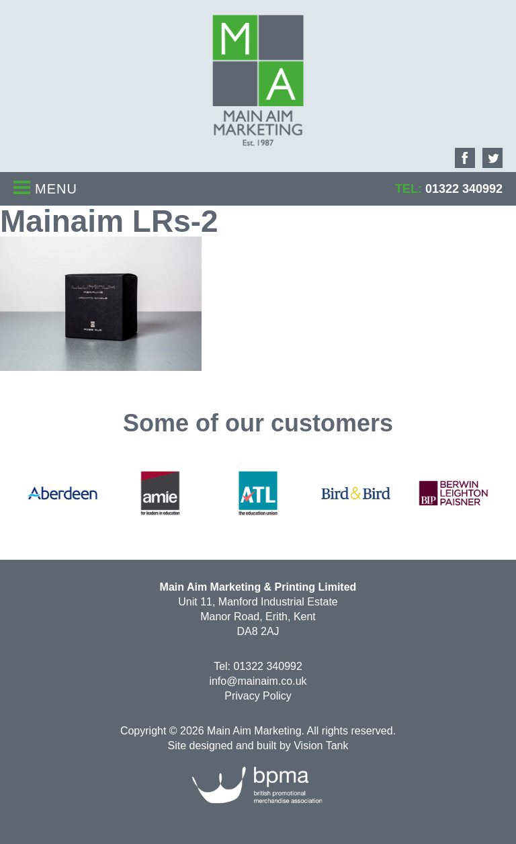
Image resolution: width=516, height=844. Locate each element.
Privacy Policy (258, 696)
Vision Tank (321, 745)
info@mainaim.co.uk (257, 681)
